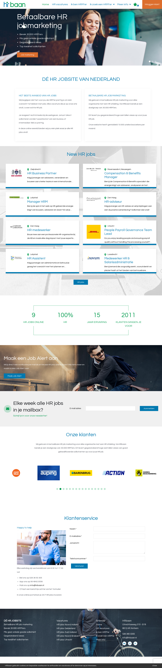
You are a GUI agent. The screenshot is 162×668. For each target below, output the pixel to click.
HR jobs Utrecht (64, 651)
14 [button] (98, 500)
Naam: (73, 540)
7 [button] (76, 500)
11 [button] (89, 500)
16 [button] (105, 500)
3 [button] (155, 61)
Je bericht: (74, 554)
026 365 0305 (128, 645)
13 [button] (95, 500)
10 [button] (86, 500)
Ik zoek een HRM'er (103, 4)
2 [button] (152, 61)
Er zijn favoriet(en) (138, 5)
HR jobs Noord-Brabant (68, 647)
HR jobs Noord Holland (67, 636)
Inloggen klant (152, 4)
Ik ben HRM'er (79, 4)
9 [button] (83, 500)
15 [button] (102, 500)
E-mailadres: (76, 547)
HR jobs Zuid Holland (67, 643)
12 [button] (92, 500)
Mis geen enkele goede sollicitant (20, 643)
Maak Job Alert (15, 387)
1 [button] (149, 61)
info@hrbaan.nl (37, 597)
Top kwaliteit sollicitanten (16, 651)
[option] (81, 37)
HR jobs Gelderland (66, 640)
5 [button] (70, 500)
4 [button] (67, 500)
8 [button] (79, 500)
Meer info (124, 4)
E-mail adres (75, 420)
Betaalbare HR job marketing (18, 636)
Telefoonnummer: (78, 570)
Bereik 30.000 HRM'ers (14, 640)
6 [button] (73, 500)
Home (45, 4)
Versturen (79, 577)
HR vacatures (60, 4)
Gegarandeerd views (14, 647)
